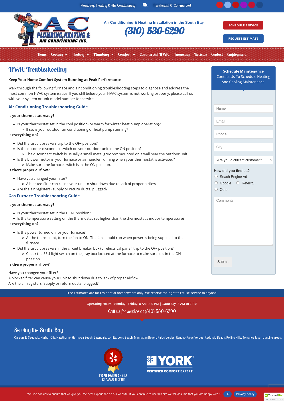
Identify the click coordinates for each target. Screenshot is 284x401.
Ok (227, 394)
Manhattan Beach (145, 338)
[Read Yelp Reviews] (251, 5)
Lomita (111, 338)
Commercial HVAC (154, 54)
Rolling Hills (233, 338)
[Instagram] (243, 5)
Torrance (249, 338)
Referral (248, 183)
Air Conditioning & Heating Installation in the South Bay (154, 22)
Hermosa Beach (82, 338)
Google (225, 183)
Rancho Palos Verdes (189, 338)
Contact (217, 54)
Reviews (200, 54)
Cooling (59, 54)
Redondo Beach (215, 338)
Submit (223, 262)
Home (42, 54)
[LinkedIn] (259, 5)
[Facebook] (227, 5)
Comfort (126, 54)
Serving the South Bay (38, 330)
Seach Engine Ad (233, 177)
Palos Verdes (166, 338)
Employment (237, 54)
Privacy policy (245, 394)
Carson (19, 338)
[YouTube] (235, 5)
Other (224, 190)
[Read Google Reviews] (219, 5)
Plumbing (103, 54)
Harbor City (48, 338)
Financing (182, 54)
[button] (274, 397)
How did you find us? (232, 171)
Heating (80, 54)
